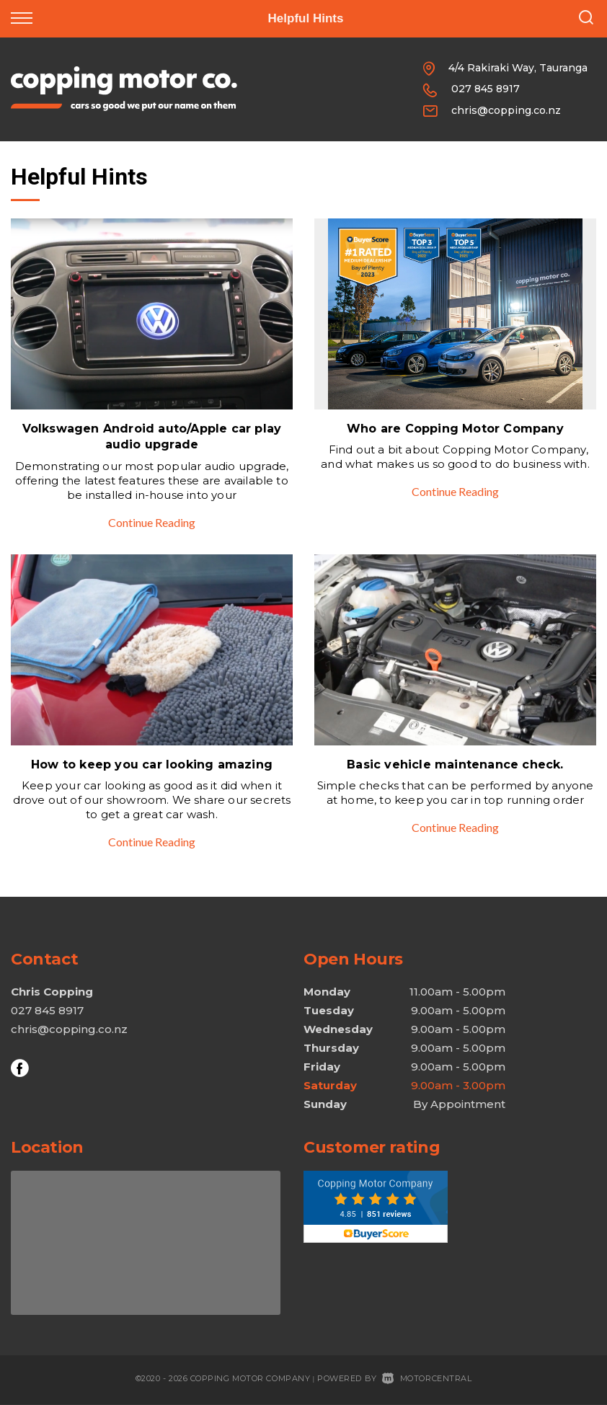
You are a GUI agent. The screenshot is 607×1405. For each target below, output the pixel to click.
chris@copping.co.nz (506, 110)
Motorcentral (426, 1378)
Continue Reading (151, 522)
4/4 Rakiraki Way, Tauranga (518, 67)
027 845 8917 (485, 88)
